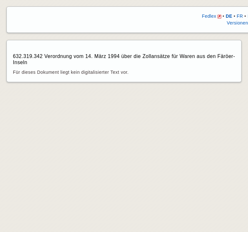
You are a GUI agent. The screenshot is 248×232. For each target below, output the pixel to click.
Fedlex (211, 16)
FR (240, 16)
